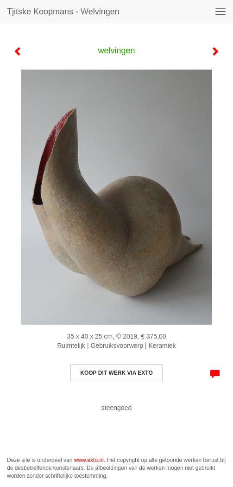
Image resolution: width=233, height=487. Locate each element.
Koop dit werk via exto (116, 373)
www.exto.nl (89, 460)
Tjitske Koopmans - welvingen (63, 11)
